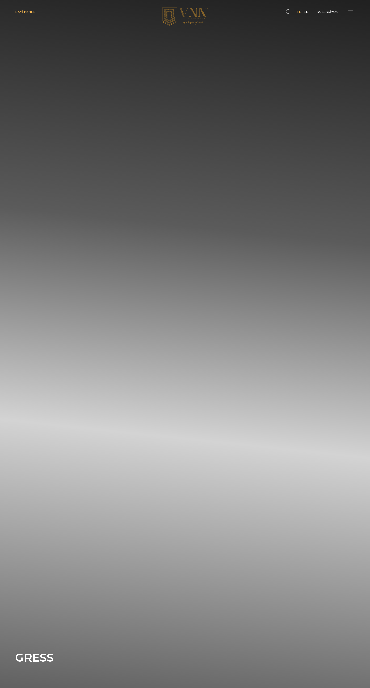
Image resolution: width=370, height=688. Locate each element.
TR (299, 12)
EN (306, 12)
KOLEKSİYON (327, 12)
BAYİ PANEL (25, 12)
